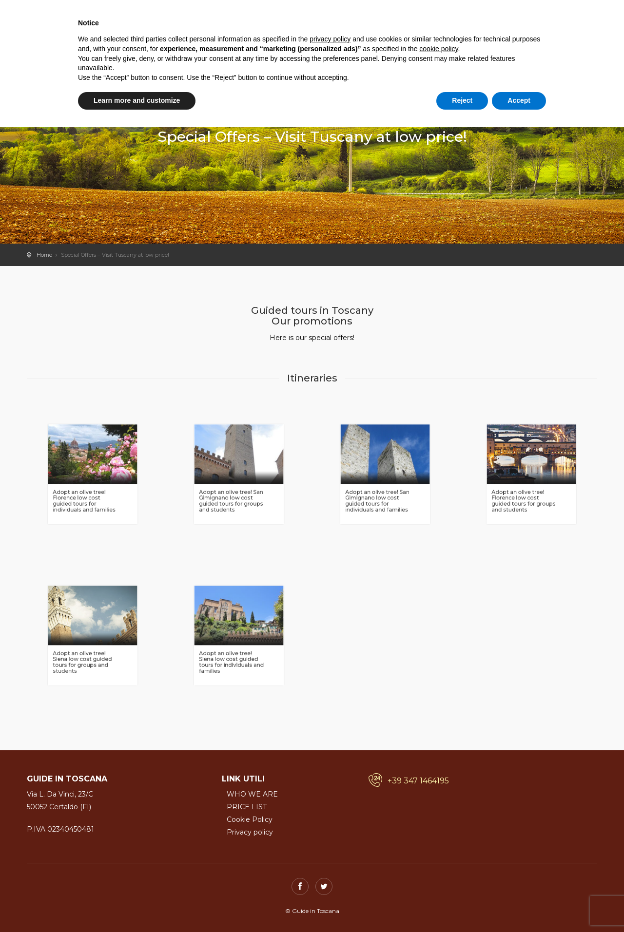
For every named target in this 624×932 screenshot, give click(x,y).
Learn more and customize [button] (137, 100)
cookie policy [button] (438, 49)
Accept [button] (518, 100)
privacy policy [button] (330, 39)
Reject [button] (462, 100)
